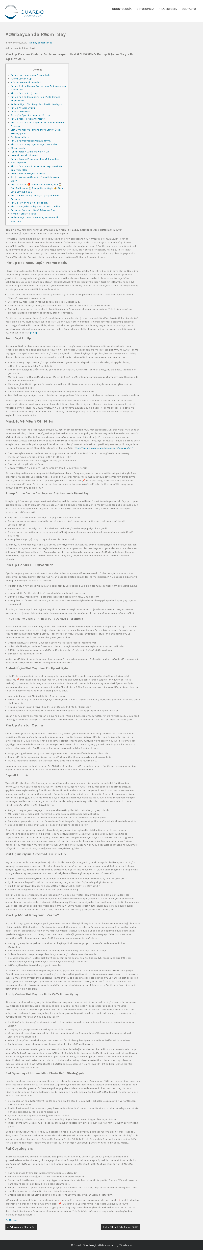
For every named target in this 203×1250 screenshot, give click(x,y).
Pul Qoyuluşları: (20, 137)
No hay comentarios (40, 42)
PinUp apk (11, 1219)
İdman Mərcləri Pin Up (23, 213)
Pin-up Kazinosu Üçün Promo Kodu (30, 74)
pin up (34, 332)
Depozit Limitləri (20, 111)
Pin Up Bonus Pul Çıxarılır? (26, 93)
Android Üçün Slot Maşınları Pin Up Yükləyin (36, 104)
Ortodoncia (145, 8)
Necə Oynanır (18, 162)
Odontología (121, 8)
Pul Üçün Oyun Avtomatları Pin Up (30, 115)
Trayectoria (168, 8)
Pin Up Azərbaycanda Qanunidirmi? (31, 140)
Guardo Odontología (85, 1245)
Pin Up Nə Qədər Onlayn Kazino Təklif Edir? (35, 206)
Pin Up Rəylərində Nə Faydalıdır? (29, 202)
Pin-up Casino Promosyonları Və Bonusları (35, 158)
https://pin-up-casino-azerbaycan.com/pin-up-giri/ (103, 447)
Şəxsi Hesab (18, 147)
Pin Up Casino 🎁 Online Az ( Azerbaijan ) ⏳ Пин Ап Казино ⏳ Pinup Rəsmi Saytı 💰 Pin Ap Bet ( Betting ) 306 (38, 188)
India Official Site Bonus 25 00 (120, 1226)
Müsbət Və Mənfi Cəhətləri (26, 82)
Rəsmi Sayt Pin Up (21, 78)
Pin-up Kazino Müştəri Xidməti (28, 173)
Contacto (189, 8)
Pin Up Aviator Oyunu (23, 107)
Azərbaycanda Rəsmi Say (21, 1226)
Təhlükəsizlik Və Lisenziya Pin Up (30, 151)
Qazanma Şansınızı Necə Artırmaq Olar (33, 210)
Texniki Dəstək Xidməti (24, 155)
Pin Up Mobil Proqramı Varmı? (28, 118)
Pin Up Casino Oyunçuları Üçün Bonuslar (34, 144)
